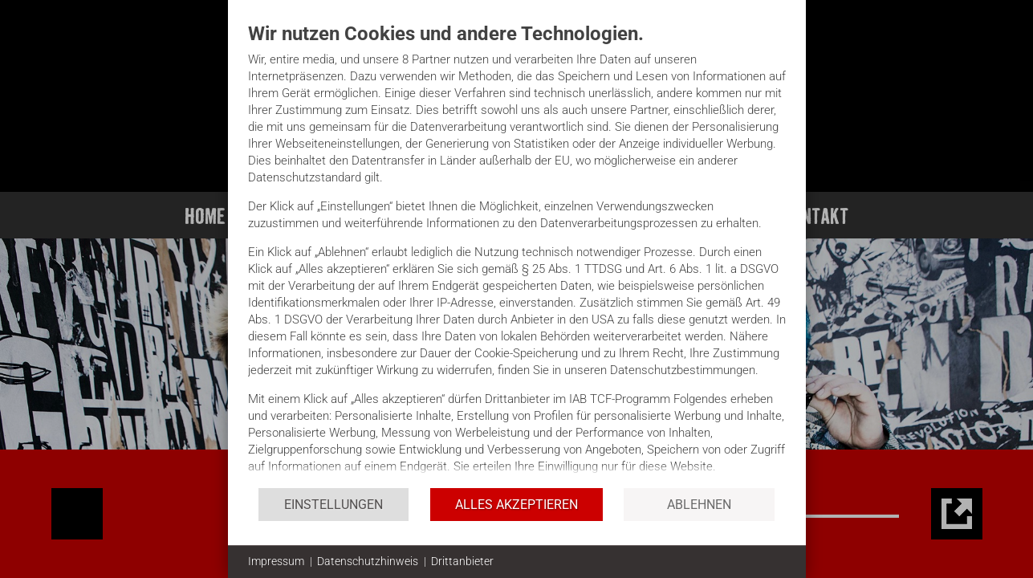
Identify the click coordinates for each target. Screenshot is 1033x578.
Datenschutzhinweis (367, 561)
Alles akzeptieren (516, 504)
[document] (517, 254)
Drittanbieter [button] (462, 561)
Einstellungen (333, 504)
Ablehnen (699, 504)
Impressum (276, 561)
